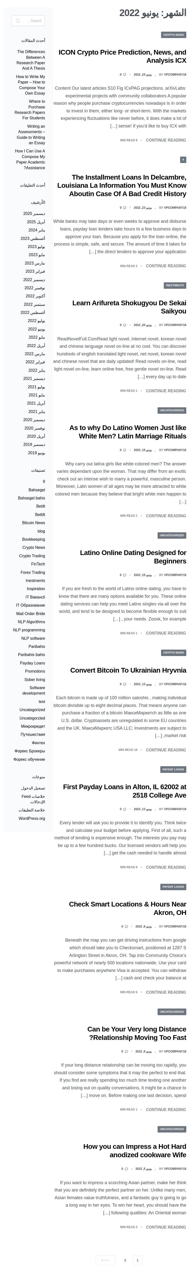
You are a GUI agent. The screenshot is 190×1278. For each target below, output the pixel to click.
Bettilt (40, 515)
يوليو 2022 (36, 321)
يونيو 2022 (36, 329)
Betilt (40, 506)
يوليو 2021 (36, 387)
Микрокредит (33, 726)
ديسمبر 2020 (34, 420)
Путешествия (33, 734)
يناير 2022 (36, 370)
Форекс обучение (29, 759)
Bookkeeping (33, 539)
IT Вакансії (35, 597)
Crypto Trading (32, 556)
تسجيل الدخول (33, 788)
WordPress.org (32, 818)
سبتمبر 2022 (34, 304)
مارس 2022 (35, 354)
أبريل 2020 (36, 436)
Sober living (34, 680)
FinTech (38, 564)
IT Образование (30, 605)
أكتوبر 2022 (35, 296)
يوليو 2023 (36, 247)
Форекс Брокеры (30, 751)
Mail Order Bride (30, 614)
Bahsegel (37, 490)
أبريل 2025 (36, 222)
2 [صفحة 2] (125, 1261)
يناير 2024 (36, 230)
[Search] (18, 20)
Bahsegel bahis (31, 498)
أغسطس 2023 (33, 238)
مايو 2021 (37, 395)
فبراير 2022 (35, 362)
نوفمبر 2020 (34, 428)
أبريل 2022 (36, 346)
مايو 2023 (37, 255)
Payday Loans (172, 769)
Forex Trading (33, 572)
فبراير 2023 (35, 271)
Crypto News (173, 35)
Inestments (174, 285)
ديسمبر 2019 (34, 444)
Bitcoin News (33, 523)
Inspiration (36, 589)
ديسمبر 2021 (34, 378)
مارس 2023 (35, 263)
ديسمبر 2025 (34, 213)
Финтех (38, 743)
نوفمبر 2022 (34, 288)
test (42, 702)
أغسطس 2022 (33, 312)
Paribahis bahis (31, 655)
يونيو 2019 (36, 453)
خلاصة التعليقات (32, 810)
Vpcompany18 (175, 74)
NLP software (33, 638)
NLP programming (29, 630)
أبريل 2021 (36, 403)
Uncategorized (171, 410)
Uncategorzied (32, 718)
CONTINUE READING (166, 141)
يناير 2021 (36, 412)
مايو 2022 (37, 337)
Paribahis (37, 646)
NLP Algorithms (31, 622)
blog (41, 531)
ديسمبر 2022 (34, 280)
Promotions (35, 671)
